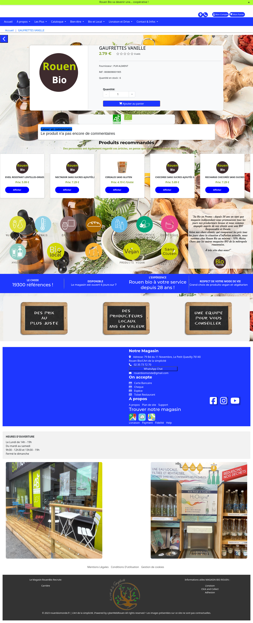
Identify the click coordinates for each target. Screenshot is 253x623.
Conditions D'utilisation (125, 567)
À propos (22, 21)
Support (163, 405)
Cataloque (57, 21)
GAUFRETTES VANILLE (31, 30)
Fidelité (159, 422)
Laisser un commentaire (56, 129)
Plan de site (149, 405)
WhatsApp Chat (153, 369)
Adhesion (210, 592)
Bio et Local (95, 21)
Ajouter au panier (131, 103)
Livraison (134, 422)
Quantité (108, 89)
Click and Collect (210, 589)
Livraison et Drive (119, 21)
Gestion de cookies (152, 567)
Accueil (8, 21)
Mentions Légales (98, 567)
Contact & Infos (146, 21)
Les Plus (39, 21)
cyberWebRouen (116, 612)
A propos (134, 405)
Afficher (17, 189)
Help (169, 422)
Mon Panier (237, 14)
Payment (147, 422)
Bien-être (76, 21)
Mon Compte (220, 14)
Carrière (45, 585)
